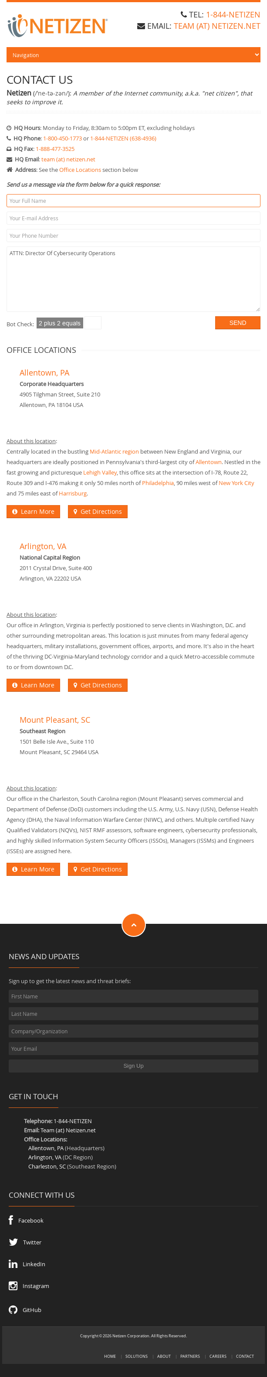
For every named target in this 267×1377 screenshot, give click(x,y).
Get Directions (98, 511)
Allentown (209, 462)
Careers (218, 1356)
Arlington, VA (43, 546)
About (164, 1356)
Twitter (25, 1242)
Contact (245, 1356)
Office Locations (80, 170)
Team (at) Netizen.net (68, 1130)
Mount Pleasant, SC (55, 720)
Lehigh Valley (100, 472)
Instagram (29, 1286)
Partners (190, 1356)
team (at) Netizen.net (217, 26)
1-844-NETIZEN (233, 14)
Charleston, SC (47, 1166)
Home (110, 1356)
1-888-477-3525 (55, 149)
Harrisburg (73, 493)
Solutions (136, 1356)
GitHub (25, 1310)
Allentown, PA (44, 373)
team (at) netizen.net (68, 159)
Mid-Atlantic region (114, 451)
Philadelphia (158, 483)
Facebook (26, 1220)
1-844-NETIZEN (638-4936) (123, 138)
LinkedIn (27, 1264)
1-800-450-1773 (62, 138)
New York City (236, 483)
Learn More (33, 511)
